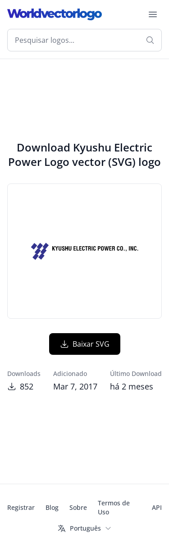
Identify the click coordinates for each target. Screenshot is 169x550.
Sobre (78, 507)
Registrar (21, 507)
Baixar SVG (85, 344)
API (157, 507)
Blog (52, 507)
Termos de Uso (114, 507)
